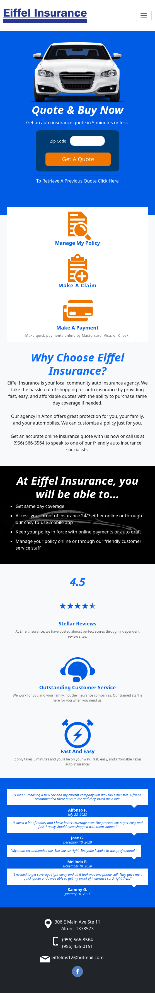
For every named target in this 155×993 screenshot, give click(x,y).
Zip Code (58, 141)
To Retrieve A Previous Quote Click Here (77, 181)
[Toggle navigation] (144, 15)
